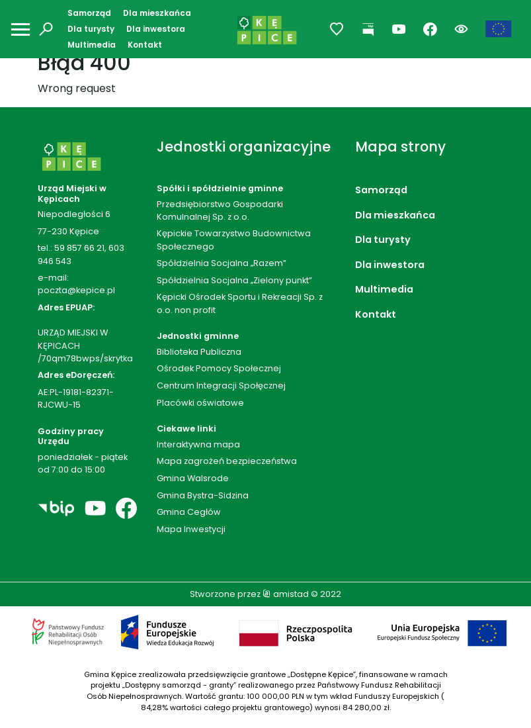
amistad (286, 594)
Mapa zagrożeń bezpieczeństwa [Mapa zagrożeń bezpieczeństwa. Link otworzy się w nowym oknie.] (227, 461)
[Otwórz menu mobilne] (20, 29)
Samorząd (89, 13)
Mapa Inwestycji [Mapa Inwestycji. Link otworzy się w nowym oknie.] (191, 529)
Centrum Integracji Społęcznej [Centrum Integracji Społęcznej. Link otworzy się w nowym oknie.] (221, 385)
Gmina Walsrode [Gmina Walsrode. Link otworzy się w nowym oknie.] (193, 478)
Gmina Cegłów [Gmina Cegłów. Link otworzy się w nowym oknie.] (189, 512)
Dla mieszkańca (157, 13)
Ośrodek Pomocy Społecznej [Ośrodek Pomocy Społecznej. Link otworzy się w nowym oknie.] (219, 368)
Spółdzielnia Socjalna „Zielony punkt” (234, 280)
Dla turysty (90, 28)
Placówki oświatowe (200, 402)
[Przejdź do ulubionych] (336, 29)
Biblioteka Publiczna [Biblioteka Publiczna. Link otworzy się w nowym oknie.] (199, 351)
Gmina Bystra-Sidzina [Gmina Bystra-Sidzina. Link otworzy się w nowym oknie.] (203, 495)
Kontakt (145, 44)
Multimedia (91, 44)
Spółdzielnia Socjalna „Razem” (221, 263)
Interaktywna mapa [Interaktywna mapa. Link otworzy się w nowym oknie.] (198, 444)
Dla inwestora (155, 28)
